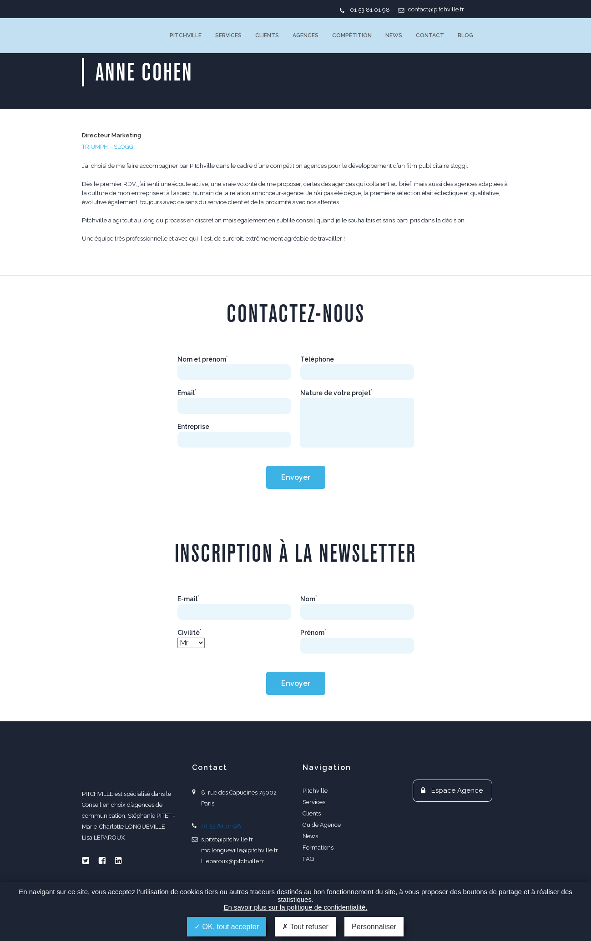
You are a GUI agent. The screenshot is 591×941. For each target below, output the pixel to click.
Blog (465, 35)
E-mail (188, 599)
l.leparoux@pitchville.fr (232, 861)
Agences (305, 35)
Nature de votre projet (336, 393)
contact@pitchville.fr (436, 9)
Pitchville (186, 35)
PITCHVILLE (119, 35)
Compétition (352, 35)
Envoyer (295, 477)
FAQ (308, 858)
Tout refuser (305, 927)
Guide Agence (322, 824)
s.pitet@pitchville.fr (227, 839)
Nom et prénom (202, 359)
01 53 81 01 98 (370, 9)
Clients (267, 35)
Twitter (85, 860)
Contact (430, 35)
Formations (318, 847)
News (393, 35)
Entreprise (193, 426)
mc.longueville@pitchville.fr (239, 850)
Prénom (313, 632)
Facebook (102, 860)
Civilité (189, 632)
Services (228, 35)
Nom (308, 599)
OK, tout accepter (226, 927)
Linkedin (118, 860)
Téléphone (317, 359)
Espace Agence (457, 790)
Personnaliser (374, 927)
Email (187, 393)
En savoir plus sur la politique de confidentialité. (295, 907)
